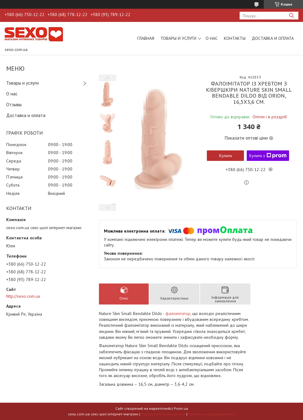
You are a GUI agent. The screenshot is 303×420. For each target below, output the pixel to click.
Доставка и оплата (273, 38)
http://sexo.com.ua (23, 296)
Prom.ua (181, 408)
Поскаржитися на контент (163, 414)
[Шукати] (291, 15)
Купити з (268, 155)
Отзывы (14, 104)
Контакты (234, 38)
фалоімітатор (177, 313)
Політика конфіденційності (211, 414)
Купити (225, 155)
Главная (145, 38)
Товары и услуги (178, 38)
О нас (212, 38)
